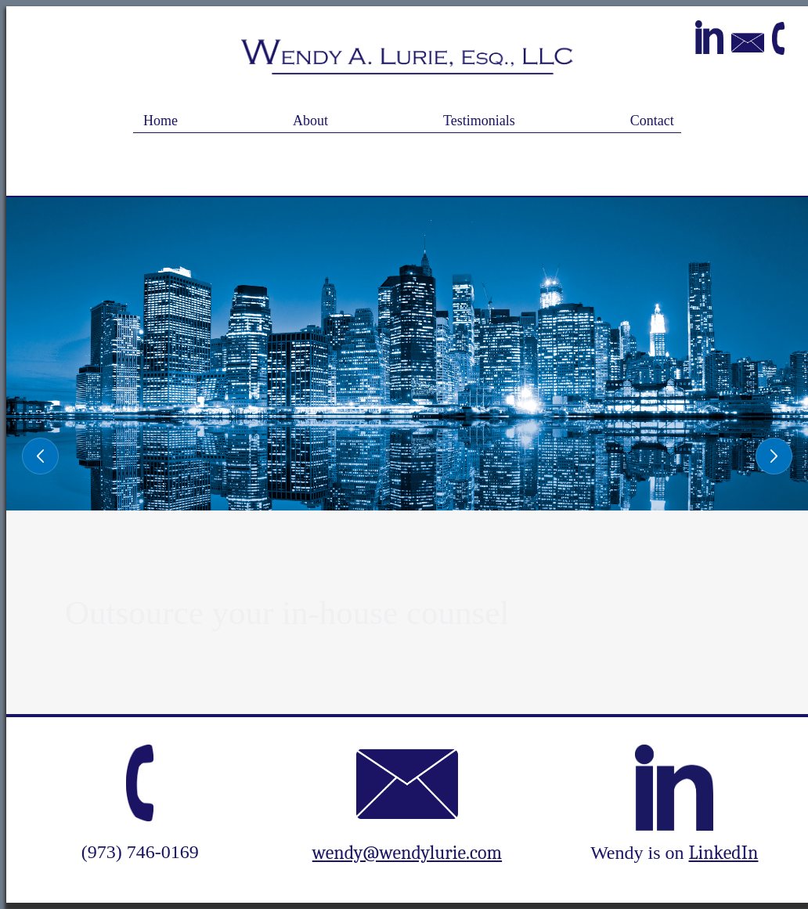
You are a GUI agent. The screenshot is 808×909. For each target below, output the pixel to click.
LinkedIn (724, 853)
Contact (652, 120)
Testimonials (479, 120)
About (310, 120)
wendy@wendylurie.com (407, 853)
